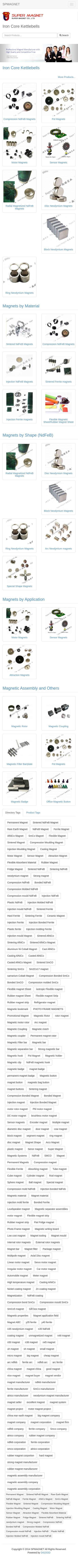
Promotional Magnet (18, 1015)
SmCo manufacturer (43, 1389)
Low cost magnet (16, 1235)
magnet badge (37, 1069)
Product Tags (33, 812)
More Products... (66, 77)
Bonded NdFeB (43, 882)
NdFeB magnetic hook (38, 1062)
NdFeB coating (35, 1295)
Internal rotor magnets (19, 1242)
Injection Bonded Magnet (43, 1102)
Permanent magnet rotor (44, 1035)
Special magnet (54, 1182)
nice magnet (13, 1375)
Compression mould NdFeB (22, 895)
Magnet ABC (14, 1322)
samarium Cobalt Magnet (20, 975)
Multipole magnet (16, 1255)
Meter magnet (40, 1275)
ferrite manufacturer (17, 1389)
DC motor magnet (16, 1115)
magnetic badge (15, 1069)
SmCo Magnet (36, 835)
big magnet (33, 1355)
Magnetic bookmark (17, 1009)
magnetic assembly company (22, 1482)
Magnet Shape (33, 1142)
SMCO (48, 1155)
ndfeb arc (42, 1362)
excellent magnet (36, 1402)
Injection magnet (16, 1102)
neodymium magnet (17, 875)
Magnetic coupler (16, 1035)
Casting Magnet (48, 849)
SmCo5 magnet (15, 1309)
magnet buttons (15, 1089)
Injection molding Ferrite (39, 929)
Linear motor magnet (18, 1262)
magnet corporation (41, 1422)
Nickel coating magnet (19, 1289)
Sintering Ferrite (33, 915)
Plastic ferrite (14, 929)
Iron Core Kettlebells (21, 67)
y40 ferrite (47, 1322)
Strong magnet (41, 875)
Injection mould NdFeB (19, 909)
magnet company (16, 1422)
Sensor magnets (16, 1122)
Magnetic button (48, 1075)
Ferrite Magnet (61, 829)
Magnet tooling (38, 1235)
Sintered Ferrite (45, 909)
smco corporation (16, 1449)
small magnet (47, 1349)
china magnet (14, 1369)
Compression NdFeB (18, 882)
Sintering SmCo (15, 969)
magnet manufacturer (18, 1382)
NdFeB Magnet (41, 829)
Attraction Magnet (57, 855)
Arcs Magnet (52, 1142)
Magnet (61, 1155)
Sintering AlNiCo (16, 942)
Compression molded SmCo (43, 982)
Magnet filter (31, 1249)
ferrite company (37, 1429)
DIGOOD (46, 1552)
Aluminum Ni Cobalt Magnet (22, 949)
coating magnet (15, 1335)
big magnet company (49, 1415)
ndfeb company (15, 1429)
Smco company (58, 1429)
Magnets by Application (24, 599)
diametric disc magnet (18, 1129)
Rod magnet (55, 1175)
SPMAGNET (11, 4)
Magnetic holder (53, 1055)
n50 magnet (13, 1342)
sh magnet (29, 1349)
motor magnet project (39, 1409)
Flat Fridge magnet (44, 1222)
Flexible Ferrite (15, 1169)
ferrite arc (27, 1362)
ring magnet (55, 1135)
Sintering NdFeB (58, 869)
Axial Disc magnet (40, 1255)
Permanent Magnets (18, 1162)
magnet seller (14, 1402)
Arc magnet (40, 1022)
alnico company (15, 1435)
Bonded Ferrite (42, 1202)
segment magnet (35, 1135)
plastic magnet (15, 1149)
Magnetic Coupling (17, 1029)
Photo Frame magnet (18, 1229)
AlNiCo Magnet (15, 835)
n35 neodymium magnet (20, 1329)
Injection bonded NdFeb (53, 1189)
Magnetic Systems (17, 1155)
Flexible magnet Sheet (19, 989)
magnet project (15, 1409)
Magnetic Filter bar (17, 1042)
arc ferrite (58, 1362)
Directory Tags (12, 812)
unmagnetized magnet (40, 1335)
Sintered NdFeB (36, 869)
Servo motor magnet (45, 1262)
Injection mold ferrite (18, 1202)
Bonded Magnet (52, 1095)
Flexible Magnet (57, 835)
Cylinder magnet (35, 1175)
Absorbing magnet (38, 1169)
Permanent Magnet (17, 822)
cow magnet (60, 1129)
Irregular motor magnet (19, 1269)
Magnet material (39, 1195)
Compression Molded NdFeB (22, 889)
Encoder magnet (38, 1122)
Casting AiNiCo (48, 1282)
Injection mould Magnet (19, 935)
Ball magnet (35, 1182)
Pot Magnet (34, 1055)
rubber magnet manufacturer (22, 1468)
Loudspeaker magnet (18, 1209)
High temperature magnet (20, 1282)
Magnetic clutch (40, 1029)
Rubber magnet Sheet (19, 995)
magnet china (34, 1369)
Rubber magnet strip (18, 1002)
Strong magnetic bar (48, 1049)
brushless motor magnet (44, 1115)
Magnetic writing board (47, 1229)
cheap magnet (51, 1355)
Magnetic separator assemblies (51, 1209)
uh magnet (13, 1349)
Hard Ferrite (13, 915)
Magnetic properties (17, 1315)
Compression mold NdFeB (21, 1189)
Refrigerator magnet (44, 1002)
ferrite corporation (40, 1442)
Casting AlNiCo (15, 955)
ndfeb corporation (16, 1442)
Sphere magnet (15, 1182)
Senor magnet (35, 1149)
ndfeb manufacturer (45, 1382)
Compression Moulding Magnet (46, 842)
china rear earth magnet (20, 1415)
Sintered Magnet (16, 842)
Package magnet (52, 1249)
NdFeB (35, 1155)
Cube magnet (14, 1175)
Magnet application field (45, 1315)
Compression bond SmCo (21, 1302)
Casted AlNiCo (36, 955)
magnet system (58, 1402)
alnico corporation (40, 1449)
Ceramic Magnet (56, 915)
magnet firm (62, 1422)
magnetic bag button (38, 1082)
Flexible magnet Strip (47, 995)
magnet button (15, 1082)
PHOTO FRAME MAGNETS (48, 1009)
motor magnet (14, 1215)
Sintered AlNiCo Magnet (42, 942)
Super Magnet (55, 1149)
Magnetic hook (15, 1055)
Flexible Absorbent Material (21, 862)
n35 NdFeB (44, 1329)
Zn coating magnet (46, 1289)
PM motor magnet (42, 1109)
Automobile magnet (17, 1275)
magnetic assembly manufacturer (24, 1475)
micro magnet (14, 1355)
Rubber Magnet (49, 862)
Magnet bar (13, 1249)
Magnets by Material (21, 306)
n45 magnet (49, 1342)
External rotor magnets (48, 1242)
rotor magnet (61, 1015)
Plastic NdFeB (14, 902)
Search (63, 35)
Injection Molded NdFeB (40, 902)
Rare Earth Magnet (17, 829)
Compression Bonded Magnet (23, 1095)
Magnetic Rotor (42, 1015)
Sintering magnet (38, 1089)
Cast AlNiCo (48, 949)
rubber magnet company (42, 1435)
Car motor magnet (46, 1269)
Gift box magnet (37, 1309)
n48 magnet (63, 1335)
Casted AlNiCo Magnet (19, 962)
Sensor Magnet (35, 855)
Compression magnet (45, 1162)
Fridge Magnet (15, 869)
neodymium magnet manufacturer (51, 1395)
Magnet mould (58, 1235)
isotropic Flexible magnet (49, 989)
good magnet (53, 1369)
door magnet (42, 1129)
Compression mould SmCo (54, 1302)
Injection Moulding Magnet (21, 849)
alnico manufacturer (17, 1395)
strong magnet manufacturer (22, 1462)
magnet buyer (32, 1375)
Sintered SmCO (45, 962)
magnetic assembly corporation (23, 1488)
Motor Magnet (14, 855)
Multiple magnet (60, 1122)
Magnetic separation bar (20, 1049)
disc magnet (13, 1142)
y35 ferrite (31, 1322)
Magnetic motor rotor (18, 1022)
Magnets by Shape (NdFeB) (28, 435)
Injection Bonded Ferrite (41, 922)
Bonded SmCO (15, 982)
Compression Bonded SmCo (54, 975)
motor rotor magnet (17, 1109)
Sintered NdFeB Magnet (45, 822)
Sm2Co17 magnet (38, 969)
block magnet (14, 1135)
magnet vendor (53, 1375)
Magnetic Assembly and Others (31, 688)
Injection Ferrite (15, 922)
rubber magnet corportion (20, 1455)
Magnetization (14, 1295)
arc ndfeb (12, 1362)
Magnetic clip (14, 1062)
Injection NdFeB (50, 895)
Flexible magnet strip (38, 1215)
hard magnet (46, 1455)
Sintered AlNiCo (45, 935)
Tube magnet (60, 1169)
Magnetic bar (39, 1042)
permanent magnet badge (21, 1075)
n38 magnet (31, 1342)
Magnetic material (16, 1195)
